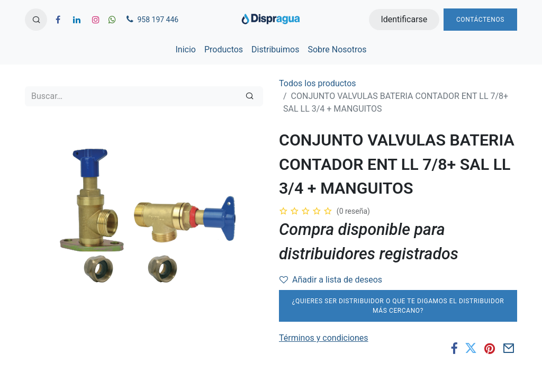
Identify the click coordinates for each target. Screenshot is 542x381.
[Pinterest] (489, 348)
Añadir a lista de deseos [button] (330, 280)
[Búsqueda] (249, 96)
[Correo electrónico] (508, 348)
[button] (36, 19)
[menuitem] (185, 49)
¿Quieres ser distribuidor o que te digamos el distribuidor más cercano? (398, 305)
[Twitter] (471, 348)
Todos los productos (317, 83)
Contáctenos (480, 19)
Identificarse (404, 19)
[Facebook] (453, 348)
